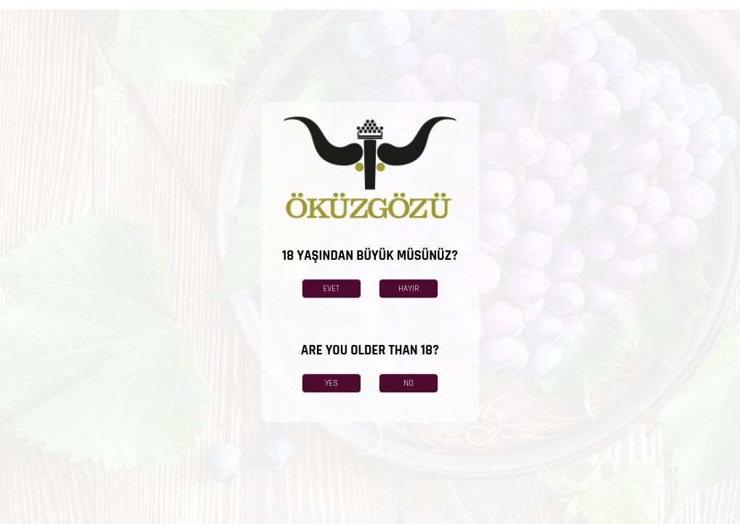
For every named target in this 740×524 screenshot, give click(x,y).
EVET (331, 288)
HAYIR (408, 288)
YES (331, 383)
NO (408, 383)
